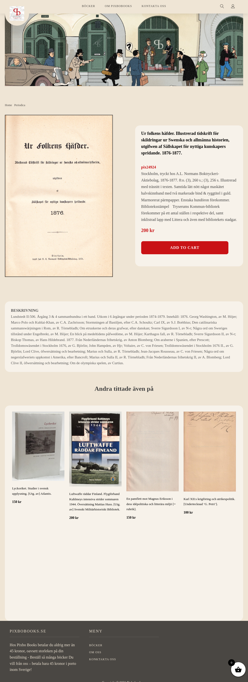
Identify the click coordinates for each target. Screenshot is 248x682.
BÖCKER (88, 6)
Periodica (19, 105)
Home (8, 105)
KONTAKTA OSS (154, 6)
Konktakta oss (102, 663)
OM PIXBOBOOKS (118, 6)
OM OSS (95, 656)
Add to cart (184, 248)
